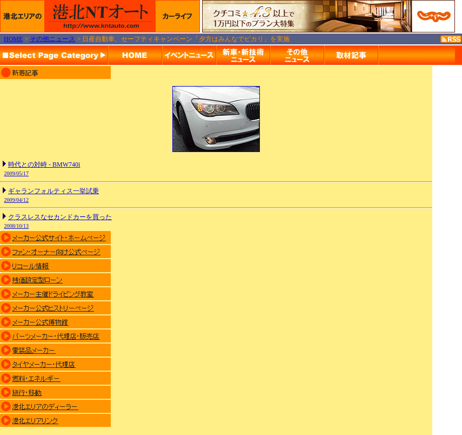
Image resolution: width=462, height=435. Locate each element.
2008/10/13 (16, 226)
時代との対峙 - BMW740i (44, 164)
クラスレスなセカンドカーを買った (60, 217)
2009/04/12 (16, 200)
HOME (13, 39)
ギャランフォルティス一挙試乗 (53, 191)
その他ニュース (52, 39)
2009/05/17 (16, 173)
